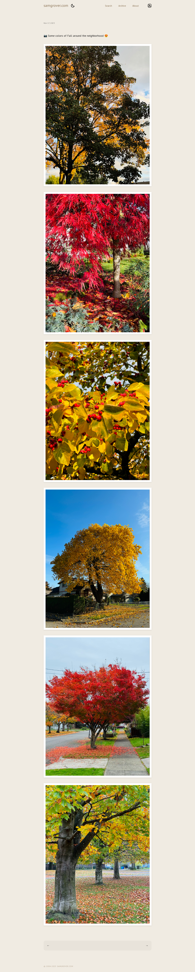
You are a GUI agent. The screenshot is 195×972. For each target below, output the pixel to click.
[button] (73, 6)
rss (150, 6)
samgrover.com (56, 5)
